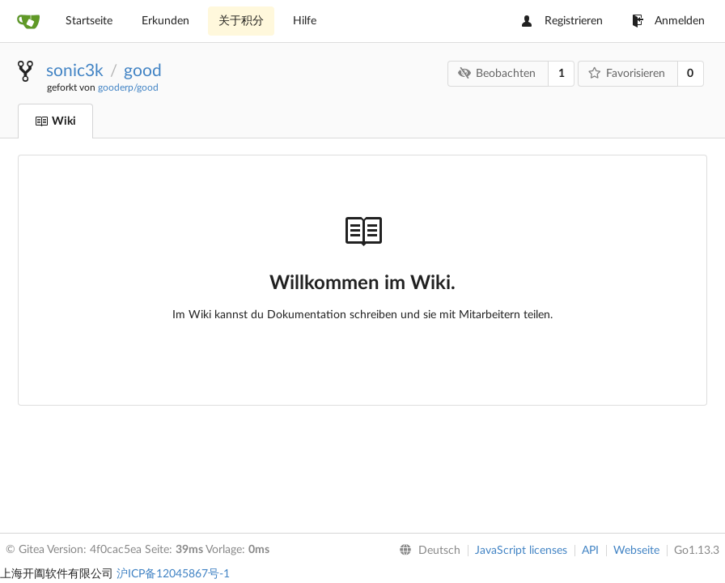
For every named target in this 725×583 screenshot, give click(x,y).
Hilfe (304, 21)
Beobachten (497, 73)
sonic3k (75, 70)
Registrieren (562, 21)
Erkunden (165, 21)
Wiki (55, 121)
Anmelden (668, 21)
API (590, 550)
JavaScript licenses (521, 550)
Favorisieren (627, 73)
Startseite (89, 21)
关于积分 (241, 21)
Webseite (636, 550)
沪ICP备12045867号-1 (173, 574)
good (143, 70)
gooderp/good (128, 87)
